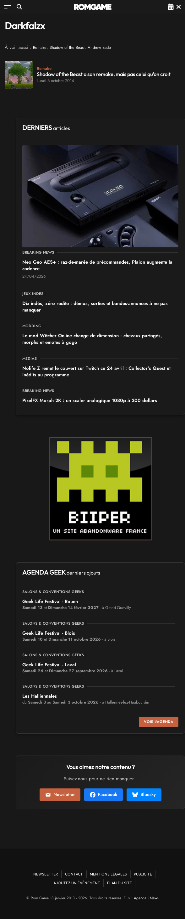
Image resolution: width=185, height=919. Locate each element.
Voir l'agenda (158, 722)
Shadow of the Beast (67, 47)
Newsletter (60, 794)
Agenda (140, 898)
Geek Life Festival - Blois (48, 633)
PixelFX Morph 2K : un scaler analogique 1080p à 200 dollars (89, 400)
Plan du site (119, 882)
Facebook (103, 794)
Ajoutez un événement (76, 882)
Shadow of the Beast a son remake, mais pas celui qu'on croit (104, 74)
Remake (39, 47)
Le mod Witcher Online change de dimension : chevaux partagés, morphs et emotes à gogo (92, 339)
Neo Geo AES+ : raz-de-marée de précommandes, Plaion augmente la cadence (97, 265)
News (154, 898)
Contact (74, 874)
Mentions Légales (108, 874)
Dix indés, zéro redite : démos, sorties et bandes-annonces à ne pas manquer (95, 306)
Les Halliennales (39, 696)
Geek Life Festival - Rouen (50, 601)
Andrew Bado (99, 47)
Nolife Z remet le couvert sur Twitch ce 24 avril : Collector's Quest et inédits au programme (96, 371)
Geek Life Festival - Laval (49, 664)
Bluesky (144, 794)
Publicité (143, 874)
